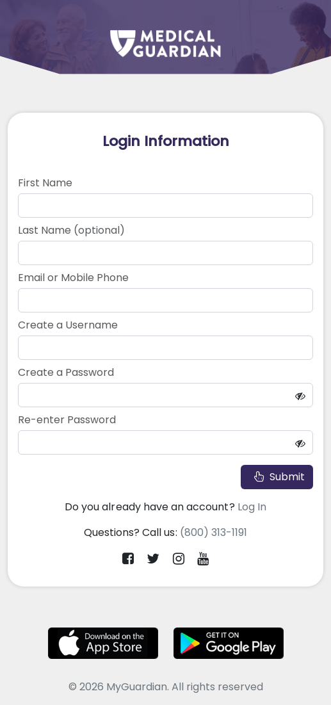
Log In (252, 506)
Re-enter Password (67, 419)
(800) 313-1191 (214, 532)
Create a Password (66, 372)
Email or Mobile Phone (73, 277)
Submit (277, 476)
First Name (45, 182)
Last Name (71, 230)
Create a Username (68, 325)
